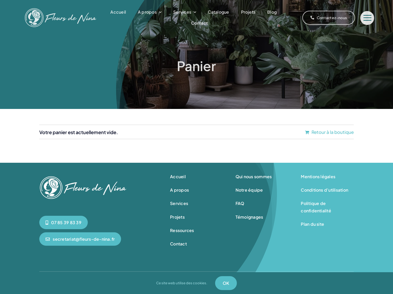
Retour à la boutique (333, 132)
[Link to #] (367, 18)
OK (226, 283)
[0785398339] (63, 222)
